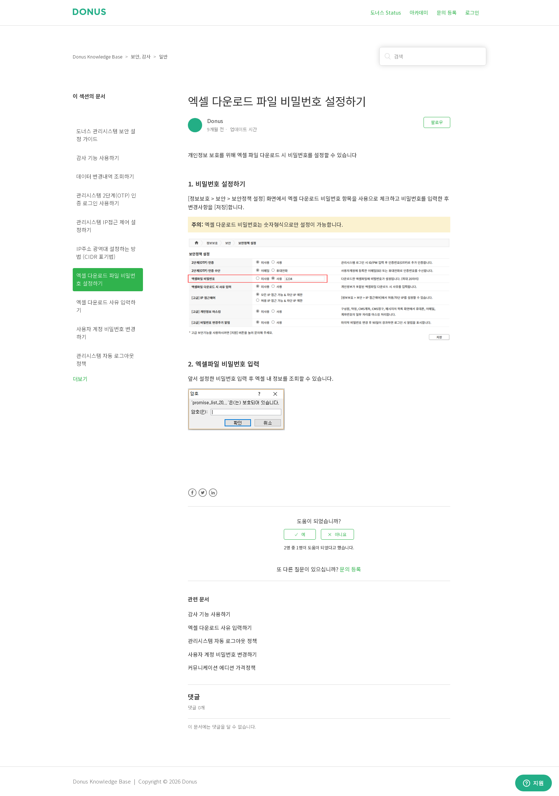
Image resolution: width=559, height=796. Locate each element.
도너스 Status (385, 12)
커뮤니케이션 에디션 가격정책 (222, 667)
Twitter (202, 492)
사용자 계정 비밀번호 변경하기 (105, 333)
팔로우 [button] (437, 122)
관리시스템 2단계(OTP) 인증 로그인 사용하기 (106, 199)
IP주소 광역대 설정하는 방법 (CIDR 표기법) (106, 253)
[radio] (300, 534)
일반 (163, 56)
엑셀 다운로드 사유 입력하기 (105, 306)
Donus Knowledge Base (97, 56)
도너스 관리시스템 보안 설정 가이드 (105, 135)
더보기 (80, 378)
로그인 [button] (472, 12)
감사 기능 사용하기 (97, 157)
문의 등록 (447, 12)
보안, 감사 (140, 56)
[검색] (432, 56)
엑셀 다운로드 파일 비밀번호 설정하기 (105, 279)
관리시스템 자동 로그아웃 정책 (105, 360)
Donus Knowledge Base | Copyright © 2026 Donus (135, 781)
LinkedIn (213, 492)
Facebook (192, 492)
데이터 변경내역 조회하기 (105, 176)
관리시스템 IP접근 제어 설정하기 (106, 226)
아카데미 (419, 12)
